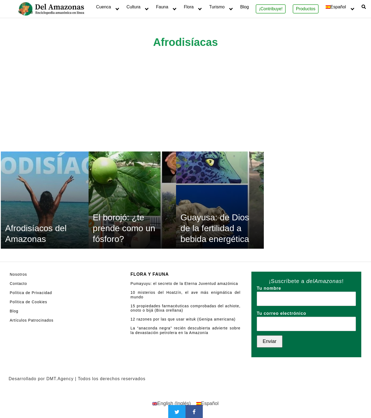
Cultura (134, 7)
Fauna (162, 7)
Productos (305, 8)
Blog (244, 7)
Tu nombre (306, 293)
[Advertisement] (185, 111)
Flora (189, 7)
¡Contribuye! (270, 8)
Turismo (217, 7)
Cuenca (103, 7)
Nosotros (18, 274)
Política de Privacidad (31, 293)
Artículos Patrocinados (31, 320)
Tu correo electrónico (306, 318)
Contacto (18, 283)
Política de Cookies (28, 302)
